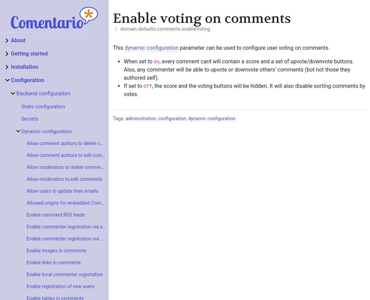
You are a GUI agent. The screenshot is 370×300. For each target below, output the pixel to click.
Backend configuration (43, 93)
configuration (172, 118)
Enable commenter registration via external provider (68, 227)
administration (140, 118)
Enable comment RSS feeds (56, 215)
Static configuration (43, 107)
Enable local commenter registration (65, 274)
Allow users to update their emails (62, 191)
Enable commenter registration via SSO (68, 238)
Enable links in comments (54, 262)
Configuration (27, 80)
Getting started (29, 53)
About (18, 40)
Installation (24, 67)
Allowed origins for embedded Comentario (68, 203)
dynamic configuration (151, 48)
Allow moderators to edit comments (64, 179)
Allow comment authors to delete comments (68, 143)
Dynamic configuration (46, 131)
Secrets (29, 119)
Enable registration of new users (61, 286)
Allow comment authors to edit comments (68, 155)
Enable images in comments (56, 250)
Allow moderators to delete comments (67, 167)
